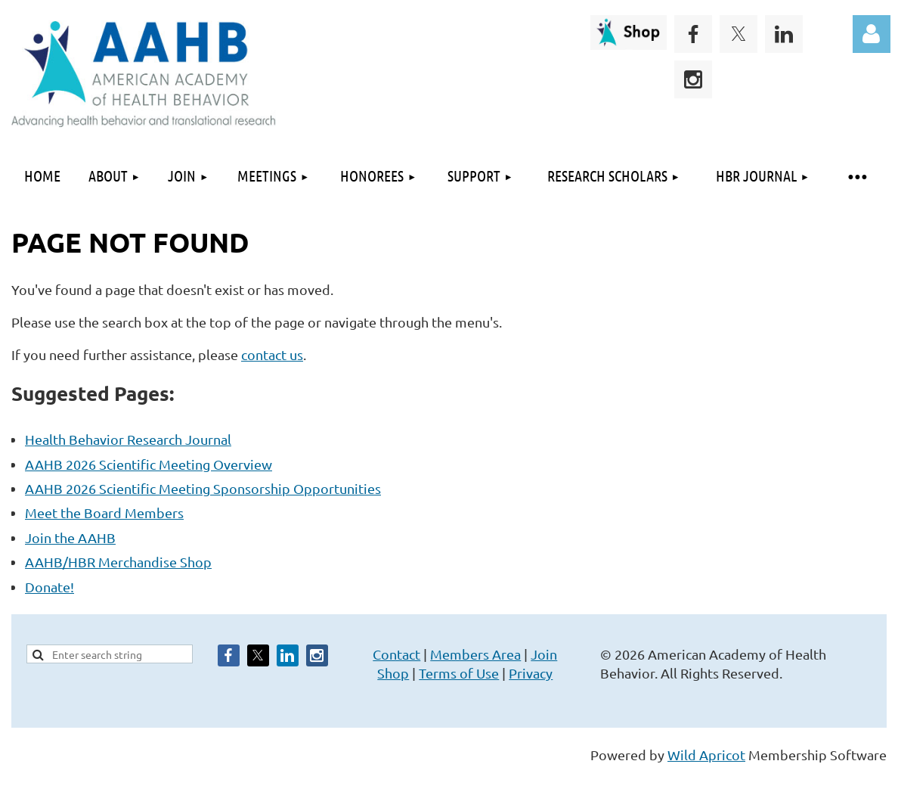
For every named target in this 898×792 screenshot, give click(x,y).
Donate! (49, 587)
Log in (871, 34)
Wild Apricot (706, 754)
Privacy (531, 673)
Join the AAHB (70, 537)
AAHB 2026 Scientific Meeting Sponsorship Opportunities (203, 488)
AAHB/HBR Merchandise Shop (118, 562)
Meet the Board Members (104, 512)
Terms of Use (459, 673)
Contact (396, 654)
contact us (272, 354)
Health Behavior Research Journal (128, 439)
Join (544, 654)
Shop (393, 673)
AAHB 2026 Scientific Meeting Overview (148, 464)
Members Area (475, 654)
